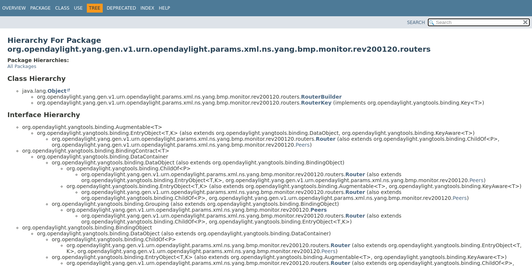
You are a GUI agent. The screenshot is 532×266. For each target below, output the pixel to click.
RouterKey (316, 103)
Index (147, 8)
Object (56, 91)
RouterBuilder (321, 97)
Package (40, 8)
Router (325, 139)
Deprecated (121, 8)
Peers (303, 145)
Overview (14, 8)
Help (164, 8)
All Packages (21, 66)
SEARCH (416, 22)
